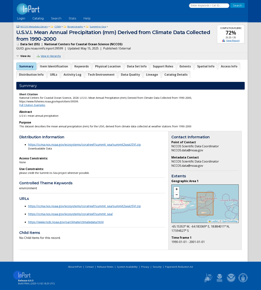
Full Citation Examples (32, 105)
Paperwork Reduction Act (179, 266)
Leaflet (213, 221)
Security (157, 266)
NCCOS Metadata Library (34, 26)
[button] (176, 189)
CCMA (57, 26)
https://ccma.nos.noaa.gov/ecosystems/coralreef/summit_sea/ (70, 214)
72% (231, 32)
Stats (72, 18)
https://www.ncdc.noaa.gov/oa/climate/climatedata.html (66, 222)
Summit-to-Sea (98, 26)
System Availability (127, 266)
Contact (89, 266)
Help (87, 18)
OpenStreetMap (230, 221)
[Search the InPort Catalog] (209, 5)
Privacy (145, 266)
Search (56, 18)
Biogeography (75, 26)
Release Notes (105, 266)
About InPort (75, 266)
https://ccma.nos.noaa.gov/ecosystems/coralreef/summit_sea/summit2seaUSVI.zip (84, 145)
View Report (233, 40)
